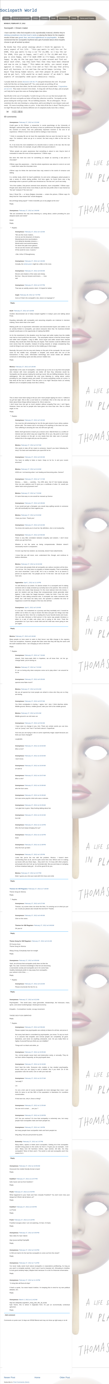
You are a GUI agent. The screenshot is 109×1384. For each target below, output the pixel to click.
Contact (44, 18)
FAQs (35, 18)
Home (6, 18)
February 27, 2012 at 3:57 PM (35, 285)
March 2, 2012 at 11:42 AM (28, 1299)
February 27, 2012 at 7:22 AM (31, 667)
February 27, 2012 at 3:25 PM (35, 854)
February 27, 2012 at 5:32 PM (29, 1250)
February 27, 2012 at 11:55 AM (35, 1105)
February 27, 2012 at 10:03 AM (35, 746)
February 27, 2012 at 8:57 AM (35, 701)
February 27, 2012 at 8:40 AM (35, 915)
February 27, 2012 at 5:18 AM (24, 311)
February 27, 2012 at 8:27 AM (35, 903)
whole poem (28, 264)
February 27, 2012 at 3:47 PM (31, 873)
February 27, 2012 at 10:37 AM (35, 1078)
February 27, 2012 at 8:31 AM (31, 689)
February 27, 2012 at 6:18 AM (26, 636)
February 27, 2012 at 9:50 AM (35, 535)
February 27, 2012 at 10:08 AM (35, 785)
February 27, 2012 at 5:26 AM (26, 367)
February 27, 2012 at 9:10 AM (31, 515)
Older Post (65, 1377)
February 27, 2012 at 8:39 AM (35, 503)
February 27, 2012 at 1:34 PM (35, 1127)
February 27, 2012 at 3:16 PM (24, 1220)
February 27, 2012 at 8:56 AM (29, 960)
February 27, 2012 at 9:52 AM (35, 723)
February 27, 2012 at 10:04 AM (35, 765)
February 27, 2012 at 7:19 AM (35, 655)
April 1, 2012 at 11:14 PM (32, 582)
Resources (63, 18)
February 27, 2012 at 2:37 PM (33, 1141)
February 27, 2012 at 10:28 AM (35, 795)
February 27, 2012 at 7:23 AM (31, 493)
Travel (73, 18)
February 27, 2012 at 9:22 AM (35, 525)
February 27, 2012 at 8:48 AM (44, 925)
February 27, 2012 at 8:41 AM (42, 941)
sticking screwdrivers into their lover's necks (20, 35)
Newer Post (9, 1377)
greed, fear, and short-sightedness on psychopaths (38, 37)
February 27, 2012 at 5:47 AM (31, 445)
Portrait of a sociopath (21, 18)
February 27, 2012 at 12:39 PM (35, 845)
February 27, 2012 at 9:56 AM (35, 1027)
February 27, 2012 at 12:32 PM (35, 835)
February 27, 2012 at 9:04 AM (35, 271)
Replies (14, 228)
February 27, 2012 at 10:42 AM (31, 564)
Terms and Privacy (87, 18)
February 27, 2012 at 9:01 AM (31, 713)
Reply (12, 204)
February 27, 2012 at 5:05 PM (29, 1233)
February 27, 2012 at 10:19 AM (35, 1064)
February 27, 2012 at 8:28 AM (35, 679)
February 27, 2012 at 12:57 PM (27, 1179)
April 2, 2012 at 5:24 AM (33, 607)
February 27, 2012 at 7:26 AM (38, 889)
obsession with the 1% (29, 82)
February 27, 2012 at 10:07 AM (35, 775)
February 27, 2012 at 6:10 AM (31, 469)
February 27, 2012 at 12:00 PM (35, 1115)
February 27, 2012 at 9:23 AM (35, 984)
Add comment (10, 1315)
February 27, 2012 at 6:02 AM (35, 457)
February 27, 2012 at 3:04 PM (27, 1207)
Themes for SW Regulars (19, 889)
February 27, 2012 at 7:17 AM (35, 479)
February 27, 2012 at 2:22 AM (29, 122)
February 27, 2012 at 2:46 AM (29, 210)
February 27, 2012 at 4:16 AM (35, 261)
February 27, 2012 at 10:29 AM (35, 805)
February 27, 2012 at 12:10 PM (35, 825)
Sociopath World (18, 10)
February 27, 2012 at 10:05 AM (35, 1052)
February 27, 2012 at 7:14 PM (29, 1263)
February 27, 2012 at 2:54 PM (24, 1192)
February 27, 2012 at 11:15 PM (29, 1280)
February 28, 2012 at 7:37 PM (30, 295)
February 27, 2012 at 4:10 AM (35, 232)
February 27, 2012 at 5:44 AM (35, 420)
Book (53, 18)
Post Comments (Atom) (21, 1382)
